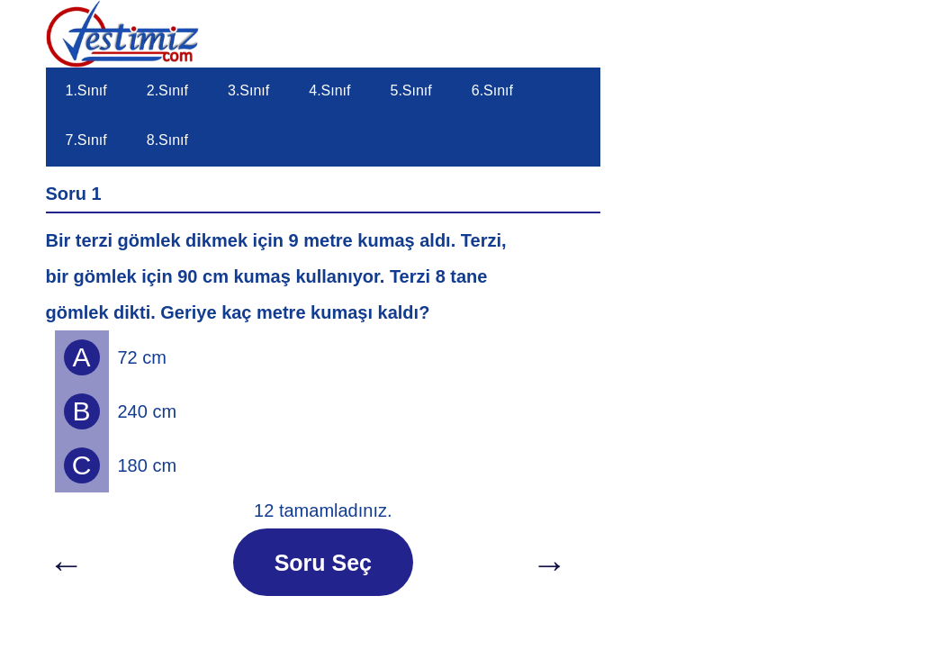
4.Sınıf (329, 90)
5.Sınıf (411, 90)
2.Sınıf (167, 90)
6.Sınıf (492, 90)
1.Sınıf (86, 90)
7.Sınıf (86, 140)
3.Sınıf (248, 90)
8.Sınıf (167, 140)
